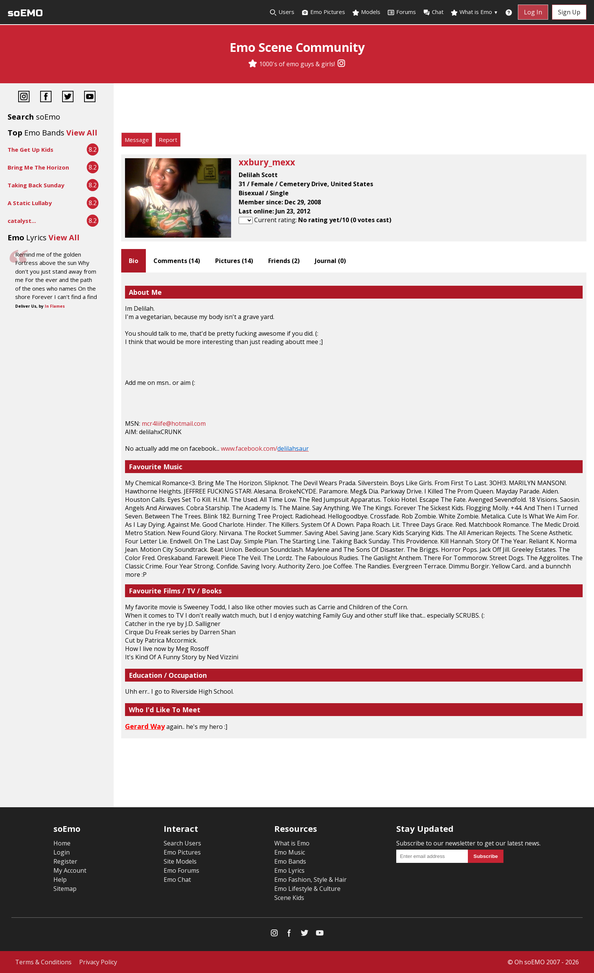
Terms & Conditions (43, 962)
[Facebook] (46, 97)
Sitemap (65, 888)
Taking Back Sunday (36, 185)
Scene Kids (289, 898)
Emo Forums (181, 870)
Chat (433, 12)
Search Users (182, 843)
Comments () (176, 261)
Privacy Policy (98, 962)
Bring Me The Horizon (38, 167)
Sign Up (569, 12)
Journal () (330, 261)
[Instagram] (341, 64)
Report (168, 139)
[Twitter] (67, 97)
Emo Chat (177, 879)
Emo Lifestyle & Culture (307, 888)
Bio (133, 261)
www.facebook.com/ (265, 448)
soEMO (25, 13)
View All (81, 133)
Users (281, 12)
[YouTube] (89, 97)
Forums (401, 12)
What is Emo (474, 12)
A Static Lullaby (30, 203)
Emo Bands (290, 861)
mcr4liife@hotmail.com (174, 423)
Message (137, 139)
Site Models (180, 861)
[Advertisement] (353, 110)
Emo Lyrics (289, 870)
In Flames (55, 306)
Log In (533, 12)
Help (60, 879)
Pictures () (234, 261)
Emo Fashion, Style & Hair (310, 879)
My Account (69, 870)
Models (366, 12)
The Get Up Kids (30, 149)
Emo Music (289, 852)
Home (61, 843)
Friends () (284, 261)
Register (65, 861)
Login (61, 852)
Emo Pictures (323, 12)
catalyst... (22, 220)
